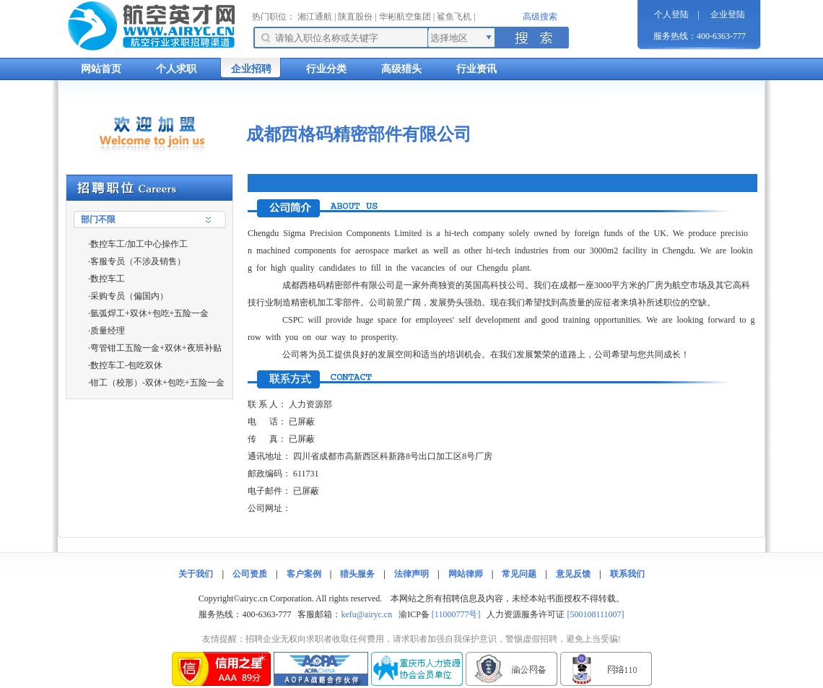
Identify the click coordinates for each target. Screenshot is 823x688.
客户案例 (304, 574)
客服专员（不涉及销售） (138, 261)
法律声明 (411, 574)
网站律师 (465, 574)
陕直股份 (355, 17)
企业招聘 (251, 69)
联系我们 (627, 574)
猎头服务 (357, 574)
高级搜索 (540, 17)
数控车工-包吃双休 (126, 365)
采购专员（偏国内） (129, 296)
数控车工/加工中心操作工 (139, 244)
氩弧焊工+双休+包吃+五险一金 (149, 313)
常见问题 (519, 574)
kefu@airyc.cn (366, 614)
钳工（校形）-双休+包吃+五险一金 (157, 383)
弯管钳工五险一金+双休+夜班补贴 (156, 348)
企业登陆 (727, 14)
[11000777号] (456, 614)
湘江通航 (314, 17)
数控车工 (107, 279)
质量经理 (107, 331)
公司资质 (249, 574)
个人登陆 (671, 14)
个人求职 (176, 69)
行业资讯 (476, 69)
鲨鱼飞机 (454, 17)
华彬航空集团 (405, 17)
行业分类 (326, 69)
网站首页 (101, 69)
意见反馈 (573, 574)
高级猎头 (401, 69)
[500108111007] (595, 614)
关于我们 (195, 574)
